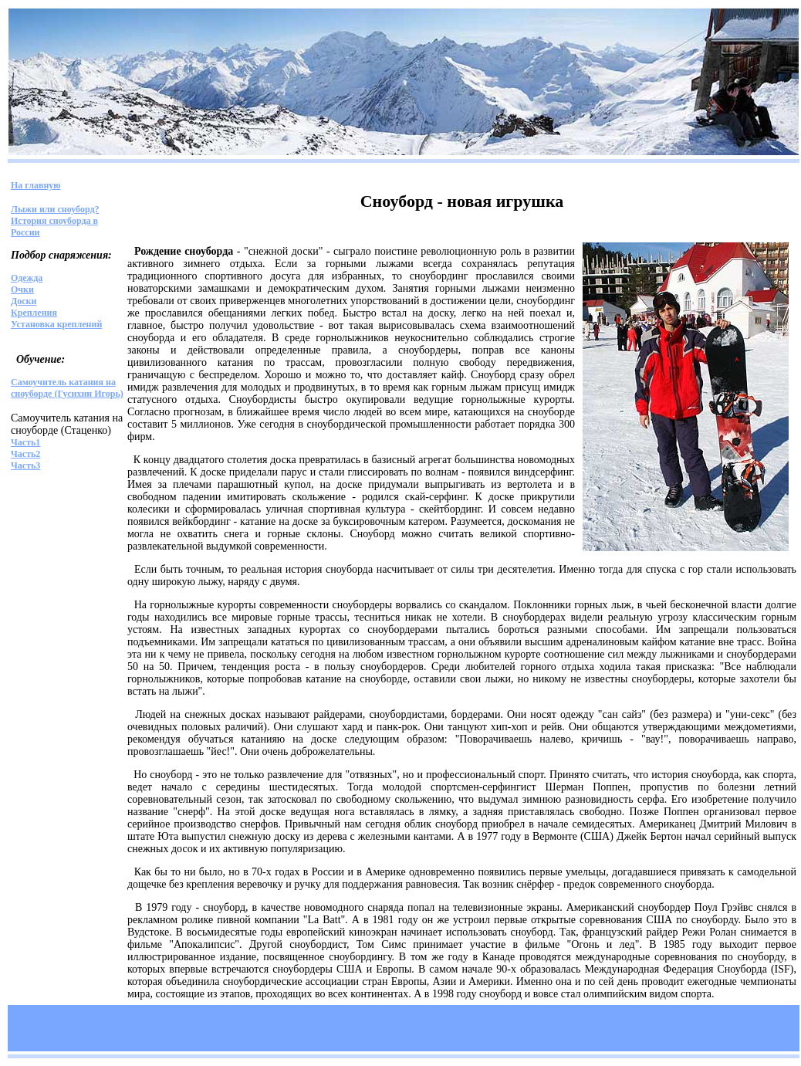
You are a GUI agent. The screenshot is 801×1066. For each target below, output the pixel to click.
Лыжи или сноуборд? (55, 209)
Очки (22, 289)
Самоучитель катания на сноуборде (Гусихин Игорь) (67, 388)
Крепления (34, 312)
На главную (35, 185)
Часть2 (25, 453)
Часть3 (25, 465)
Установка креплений (56, 324)
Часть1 (25, 442)
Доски (23, 301)
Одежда (26, 277)
